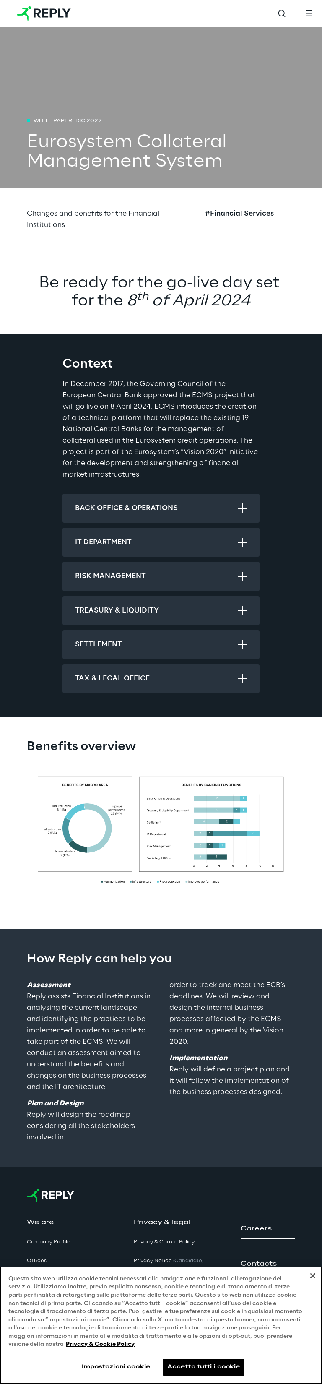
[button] (268, 1229)
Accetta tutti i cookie (203, 1367)
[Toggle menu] (308, 13)
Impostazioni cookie (116, 1367)
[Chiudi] (313, 1276)
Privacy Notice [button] (168, 1261)
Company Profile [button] (48, 1242)
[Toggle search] (281, 13)
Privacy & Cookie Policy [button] (164, 1242)
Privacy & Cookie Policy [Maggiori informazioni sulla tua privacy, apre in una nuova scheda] (100, 1344)
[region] (161, 1325)
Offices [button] (37, 1261)
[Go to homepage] (44, 13)
